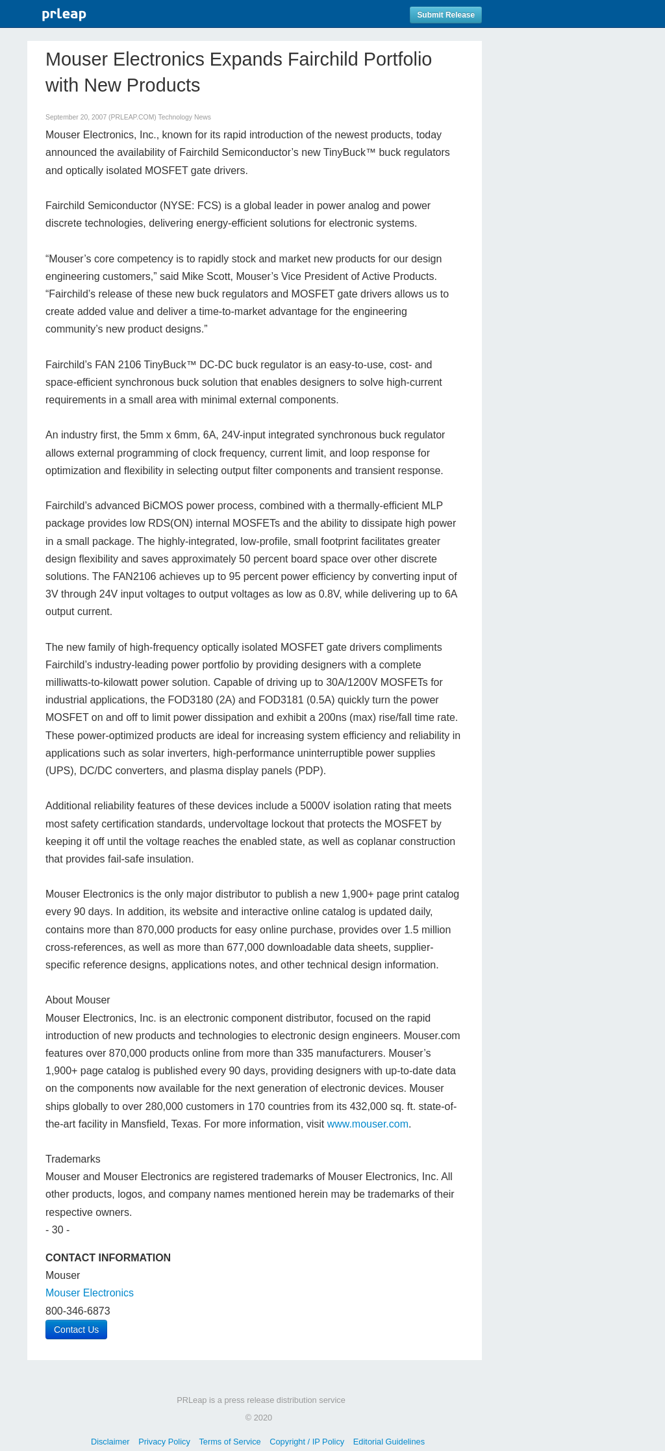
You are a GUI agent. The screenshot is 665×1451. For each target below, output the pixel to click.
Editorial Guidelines (389, 1441)
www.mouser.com (367, 1123)
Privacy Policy (164, 1441)
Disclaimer (110, 1441)
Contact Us (76, 1329)
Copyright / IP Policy (307, 1441)
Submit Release (446, 14)
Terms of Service (229, 1441)
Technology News (184, 117)
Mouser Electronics (89, 1292)
